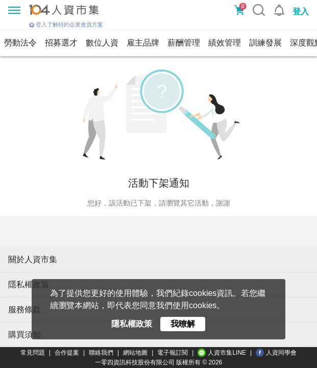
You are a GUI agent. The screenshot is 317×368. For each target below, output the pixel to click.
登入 (300, 11)
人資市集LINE (222, 353)
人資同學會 (276, 353)
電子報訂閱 (172, 352)
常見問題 (32, 352)
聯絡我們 (101, 352)
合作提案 (67, 352)
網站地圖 (135, 352)
